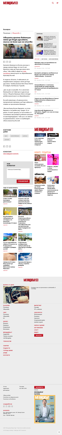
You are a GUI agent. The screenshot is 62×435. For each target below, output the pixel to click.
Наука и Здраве (39, 325)
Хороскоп (37, 318)
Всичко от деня (8, 284)
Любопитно (38, 312)
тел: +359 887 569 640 (8, 415)
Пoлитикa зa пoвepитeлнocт (10, 397)
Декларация (6, 390)
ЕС (4, 318)
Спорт (36, 330)
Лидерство (6, 334)
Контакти (6, 355)
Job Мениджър (7, 338)
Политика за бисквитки (9, 399)
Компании (6, 325)
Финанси (5, 323)
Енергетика (6, 327)
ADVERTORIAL (40, 33)
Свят (4, 312)
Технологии (7, 341)
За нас (5, 386)
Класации (36, 316)
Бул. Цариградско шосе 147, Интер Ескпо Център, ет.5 (13, 413)
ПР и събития (38, 309)
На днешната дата (39, 320)
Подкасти (6, 348)
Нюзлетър (39, 335)
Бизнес (5, 321)
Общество (6, 309)
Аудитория (6, 388)
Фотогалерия (38, 314)
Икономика (6, 329)
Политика (6, 307)
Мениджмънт (7, 332)
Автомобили (38, 327)
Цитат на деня (38, 322)
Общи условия (6, 395)
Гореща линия (8, 350)
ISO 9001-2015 (22, 388)
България (6, 29)
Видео (36, 332)
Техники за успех (8, 336)
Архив (5, 352)
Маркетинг (37, 305)
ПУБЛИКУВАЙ (23, 181)
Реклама (36, 307)
